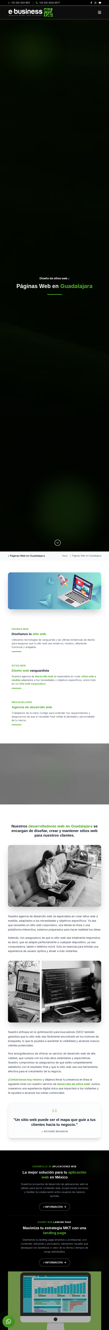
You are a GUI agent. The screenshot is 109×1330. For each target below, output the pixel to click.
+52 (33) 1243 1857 (19, 2)
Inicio (65, 555)
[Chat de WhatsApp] (8, 1321)
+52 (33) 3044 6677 (48, 2)
